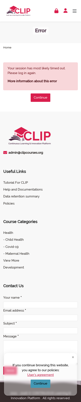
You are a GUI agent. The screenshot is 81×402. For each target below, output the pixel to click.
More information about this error (32, 81)
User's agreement (40, 375)
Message (11, 336)
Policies (8, 203)
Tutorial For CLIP (15, 183)
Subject (10, 323)
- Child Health (13, 240)
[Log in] (56, 11)
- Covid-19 (11, 247)
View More (11, 260)
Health (8, 233)
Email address (14, 310)
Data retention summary (21, 196)
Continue (40, 97)
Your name (12, 298)
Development (13, 267)
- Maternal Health (16, 254)
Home (7, 47)
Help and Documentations (23, 189)
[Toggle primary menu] (74, 10)
